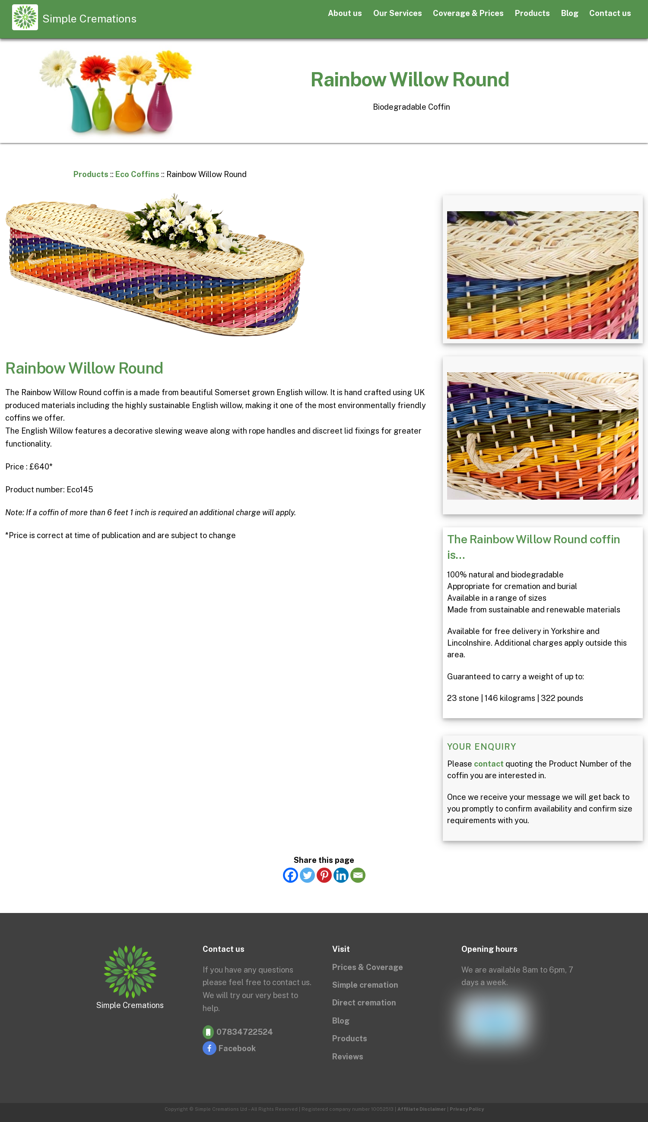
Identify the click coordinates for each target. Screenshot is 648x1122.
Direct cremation (364, 1002)
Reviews (347, 1056)
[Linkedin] (341, 875)
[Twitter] (307, 875)
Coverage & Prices (468, 13)
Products (532, 13)
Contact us (610, 13)
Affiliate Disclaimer (421, 1109)
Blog (569, 13)
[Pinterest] (324, 875)
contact (489, 763)
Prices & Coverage (367, 967)
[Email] (357, 875)
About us (345, 13)
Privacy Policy (467, 1109)
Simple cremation (365, 984)
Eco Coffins (137, 174)
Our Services (397, 13)
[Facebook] (290, 875)
